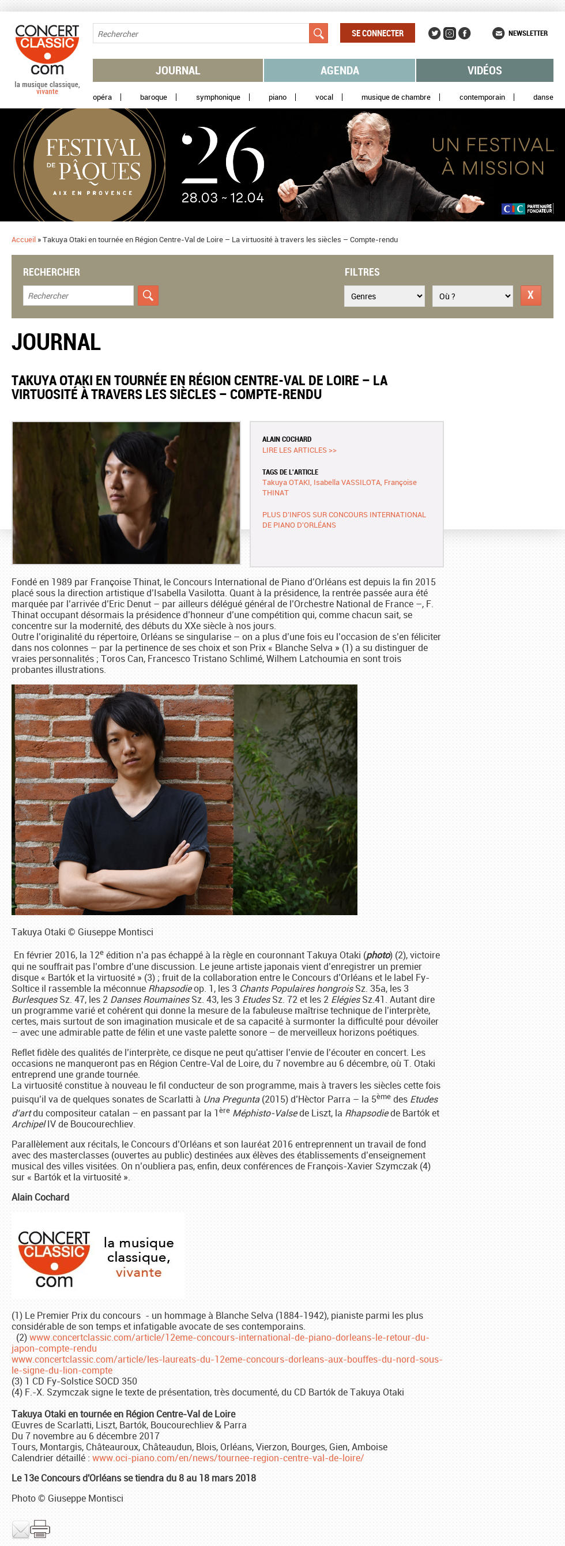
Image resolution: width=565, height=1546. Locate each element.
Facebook (464, 33)
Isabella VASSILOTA (347, 482)
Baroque (153, 97)
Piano (278, 97)
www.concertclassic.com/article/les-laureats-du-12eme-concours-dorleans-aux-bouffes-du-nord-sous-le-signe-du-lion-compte (227, 1364)
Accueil (24, 239)
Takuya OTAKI (286, 482)
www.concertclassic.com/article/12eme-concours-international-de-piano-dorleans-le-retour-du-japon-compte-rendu (221, 1343)
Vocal (324, 97)
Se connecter (378, 33)
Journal (178, 70)
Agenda (340, 70)
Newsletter (528, 33)
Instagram (449, 33)
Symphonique (218, 97)
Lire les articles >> (299, 450)
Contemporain (482, 97)
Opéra (102, 97)
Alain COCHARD (286, 439)
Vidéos (485, 70)
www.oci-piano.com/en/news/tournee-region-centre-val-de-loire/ (228, 1457)
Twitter (434, 33)
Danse (543, 97)
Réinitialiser (531, 295)
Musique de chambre (396, 97)
